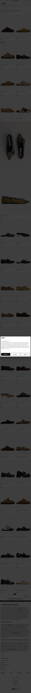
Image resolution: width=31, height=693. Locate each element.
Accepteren (6, 354)
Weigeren (25, 354)
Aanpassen (15, 354)
